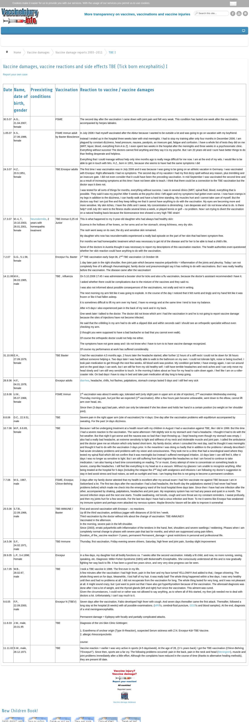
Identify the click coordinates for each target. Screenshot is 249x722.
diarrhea (84, 380)
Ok (233, 3)
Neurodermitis (38, 219)
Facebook (232, 13)
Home (17, 52)
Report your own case (15, 74)
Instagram (245, 13)
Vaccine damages (38, 52)
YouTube (239, 13)
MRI (156, 605)
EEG (192, 605)
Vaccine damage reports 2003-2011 (78, 52)
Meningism (224, 651)
